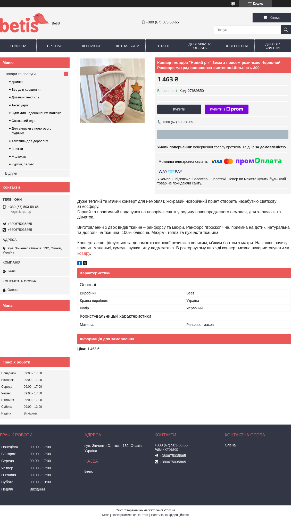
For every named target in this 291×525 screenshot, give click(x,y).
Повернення (236, 46)
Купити (179, 109)
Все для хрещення (26, 89)
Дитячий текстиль (25, 97)
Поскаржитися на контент (130, 515)
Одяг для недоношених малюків (36, 113)
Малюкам (19, 156)
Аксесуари (20, 105)
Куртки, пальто (23, 164)
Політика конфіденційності (170, 515)
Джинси (17, 82)
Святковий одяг (24, 121)
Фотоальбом (127, 46)
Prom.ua (169, 510)
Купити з (226, 109)
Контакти (91, 46)
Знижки (17, 149)
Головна (18, 46)
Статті (163, 46)
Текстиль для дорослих (30, 141)
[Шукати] (286, 29)
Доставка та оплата (200, 46)
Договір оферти (272, 46)
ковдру (83, 253)
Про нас (54, 46)
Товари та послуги (20, 74)
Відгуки (11, 173)
